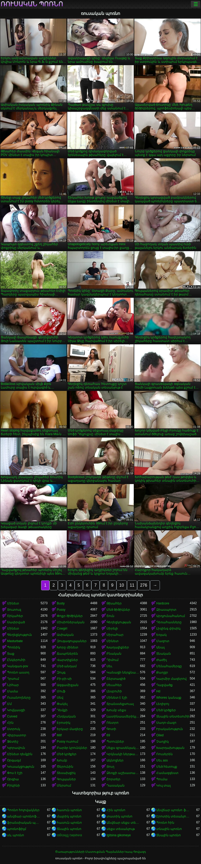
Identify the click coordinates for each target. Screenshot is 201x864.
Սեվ (60, 697)
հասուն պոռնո (69, 810)
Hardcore (162, 603)
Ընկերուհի (16, 660)
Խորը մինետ (67, 647)
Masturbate (15, 641)
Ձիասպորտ (166, 609)
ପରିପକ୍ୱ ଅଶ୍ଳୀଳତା (69, 835)
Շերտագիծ (116, 679)
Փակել (62, 704)
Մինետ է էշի (117, 697)
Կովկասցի (16, 710)
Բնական (114, 653)
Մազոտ (162, 641)
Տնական (163, 653)
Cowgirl (62, 628)
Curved (12, 716)
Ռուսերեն (164, 754)
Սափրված (16, 622)
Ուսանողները (19, 697)
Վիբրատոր (16, 735)
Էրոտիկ (63, 723)
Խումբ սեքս (116, 710)
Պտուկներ (115, 741)
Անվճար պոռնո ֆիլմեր (173, 810)
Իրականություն (169, 729)
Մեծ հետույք (166, 766)
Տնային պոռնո (69, 829)
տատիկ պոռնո (119, 816)
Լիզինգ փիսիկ (168, 628)
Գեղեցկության (119, 622)
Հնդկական (66, 716)
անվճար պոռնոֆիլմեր (24, 816)
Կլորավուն (16, 748)
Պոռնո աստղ (18, 672)
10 (121, 585)
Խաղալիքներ (118, 647)
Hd (158, 691)
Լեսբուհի (114, 691)
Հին (10, 723)
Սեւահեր (114, 685)
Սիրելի (112, 628)
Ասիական (65, 635)
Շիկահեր (15, 616)
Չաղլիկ (162, 741)
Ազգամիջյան (68, 685)
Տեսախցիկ (66, 773)
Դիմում (113, 660)
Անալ (160, 647)
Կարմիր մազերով (171, 679)
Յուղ (110, 766)
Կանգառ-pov (17, 666)
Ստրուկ (13, 729)
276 (143, 585)
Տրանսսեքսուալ (120, 704)
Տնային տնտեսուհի (172, 716)
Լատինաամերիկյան (123, 716)
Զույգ (61, 672)
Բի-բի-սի (64, 679)
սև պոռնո (15, 835)
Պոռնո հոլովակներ (23, 810)
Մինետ (13, 603)
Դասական (116, 785)
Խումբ (62, 760)
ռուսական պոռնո (32, 4)
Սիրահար (115, 635)
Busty (61, 603)
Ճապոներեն (67, 653)
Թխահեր (114, 603)
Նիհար (13, 685)
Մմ (9, 704)
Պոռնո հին (165, 822)
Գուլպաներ (66, 779)
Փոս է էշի (15, 773)
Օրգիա (13, 779)
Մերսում (64, 785)
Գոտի (111, 729)
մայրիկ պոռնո (69, 816)
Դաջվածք (164, 685)
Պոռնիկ (13, 647)
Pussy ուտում (67, 741)
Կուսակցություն (20, 766)
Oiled (160, 735)
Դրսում (13, 679)
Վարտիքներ (67, 660)
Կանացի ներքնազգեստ (123, 672)
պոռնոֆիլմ (16, 829)
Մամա (12, 691)
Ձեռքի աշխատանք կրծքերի (123, 773)
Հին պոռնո (116, 810)
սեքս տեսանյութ (121, 829)
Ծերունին (65, 766)
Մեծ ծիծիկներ (118, 609)
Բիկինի (13, 785)
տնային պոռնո (169, 829)
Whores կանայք (168, 697)
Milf (59, 735)
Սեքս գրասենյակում (123, 748)
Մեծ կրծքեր (166, 710)
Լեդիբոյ (162, 704)
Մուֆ (61, 691)
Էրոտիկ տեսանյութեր (173, 816)
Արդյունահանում (170, 616)
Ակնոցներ (115, 760)
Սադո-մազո (166, 723)
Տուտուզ (14, 609)
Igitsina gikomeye (119, 835)
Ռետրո (113, 723)
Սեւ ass (162, 760)
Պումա (162, 779)
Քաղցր (162, 672)
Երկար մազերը (70, 729)
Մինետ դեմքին (19, 754)
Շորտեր (113, 779)
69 (108, 735)
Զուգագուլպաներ (72, 641)
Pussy (61, 609)
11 (132, 585)
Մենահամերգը (169, 666)
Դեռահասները (169, 622)
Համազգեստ (167, 773)
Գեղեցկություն (19, 635)
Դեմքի (62, 710)
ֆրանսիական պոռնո (24, 822)
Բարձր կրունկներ (72, 748)
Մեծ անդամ (67, 666)
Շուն (110, 616)
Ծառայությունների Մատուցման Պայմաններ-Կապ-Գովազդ (100, 851)
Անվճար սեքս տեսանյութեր (123, 822)
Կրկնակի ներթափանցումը (123, 754)
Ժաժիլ (161, 660)
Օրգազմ (14, 760)
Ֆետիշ (12, 741)
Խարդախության (170, 748)
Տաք (10, 653)
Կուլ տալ (163, 785)
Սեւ (109, 666)
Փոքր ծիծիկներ (70, 616)
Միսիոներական (71, 622)
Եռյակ (161, 635)
